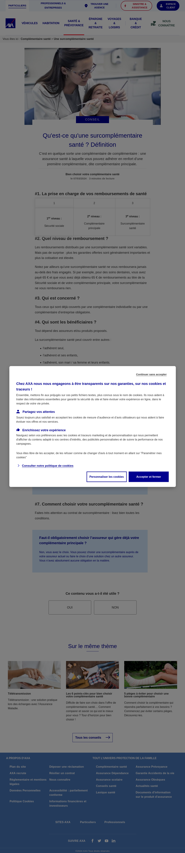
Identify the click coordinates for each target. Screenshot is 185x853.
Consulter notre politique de (48, 465)
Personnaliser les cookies (106, 476)
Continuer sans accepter (151, 374)
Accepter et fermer (148, 476)
